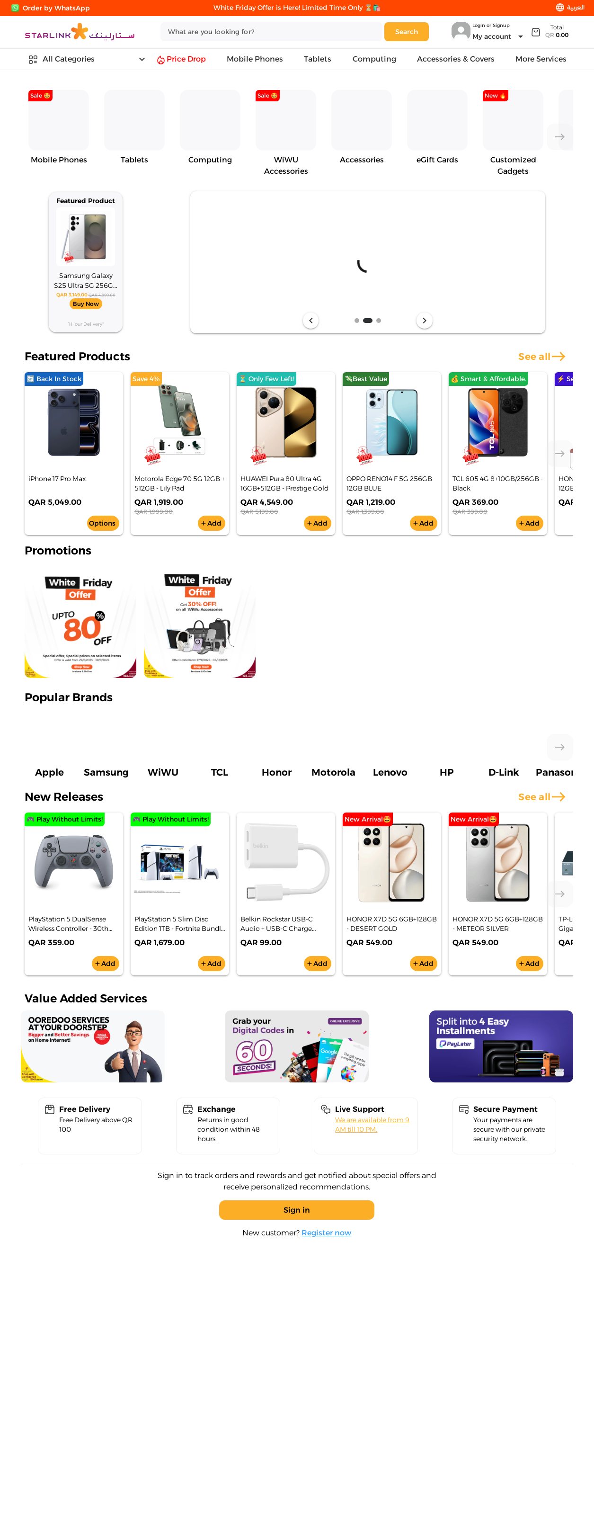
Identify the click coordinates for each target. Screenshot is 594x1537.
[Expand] (549, 32)
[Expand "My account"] (499, 36)
